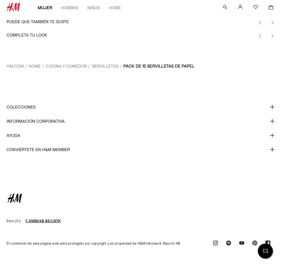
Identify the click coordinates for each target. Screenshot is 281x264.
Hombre (70, 7)
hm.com (15, 66)
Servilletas (105, 66)
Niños (93, 7)
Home (115, 7)
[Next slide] (272, 22)
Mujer (45, 7)
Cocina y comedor (66, 66)
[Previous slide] (260, 22)
